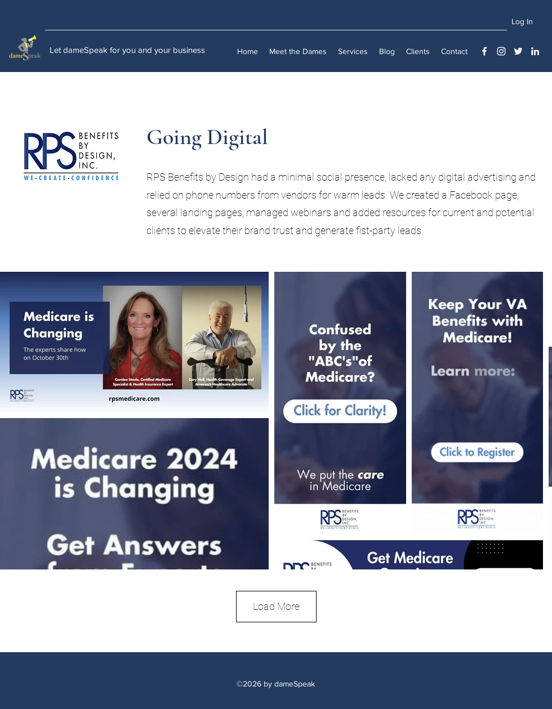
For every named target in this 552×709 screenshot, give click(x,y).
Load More (276, 606)
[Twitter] (518, 51)
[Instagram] (501, 51)
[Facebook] (484, 51)
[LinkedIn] (535, 51)
